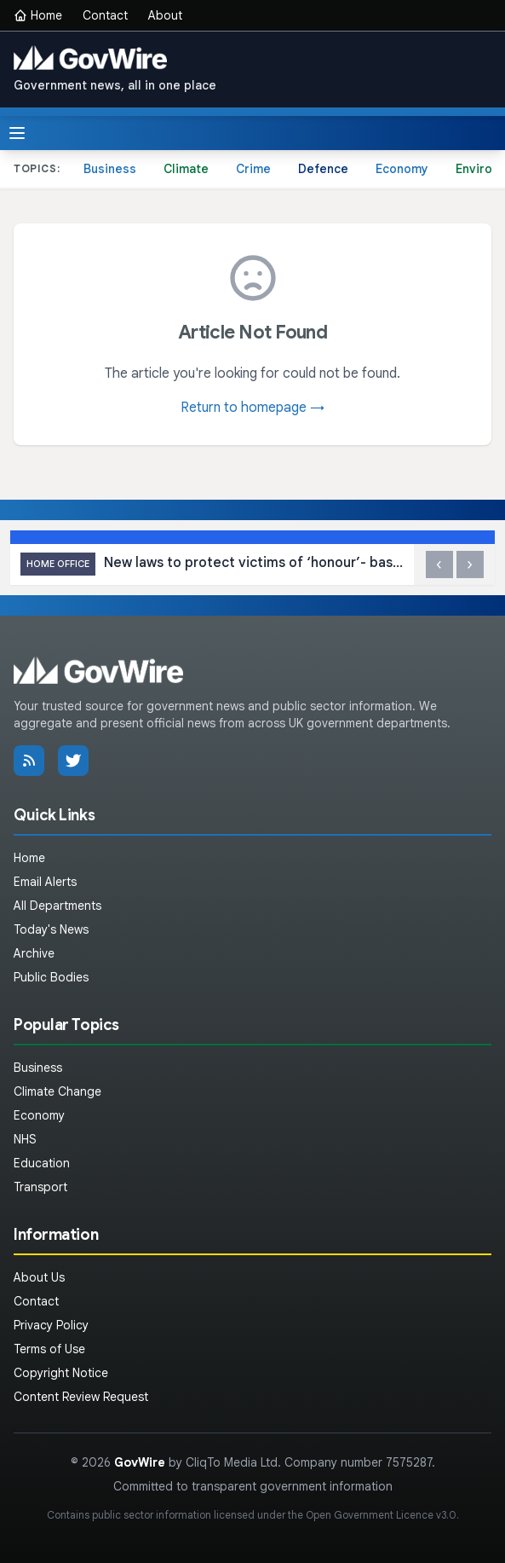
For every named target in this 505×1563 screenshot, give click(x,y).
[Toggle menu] (17, 133)
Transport (40, 1187)
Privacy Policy (51, 1325)
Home (38, 15)
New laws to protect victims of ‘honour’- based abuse (212, 564)
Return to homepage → (252, 407)
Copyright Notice (61, 1373)
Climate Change (57, 1091)
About (165, 15)
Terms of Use (49, 1349)
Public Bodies (51, 977)
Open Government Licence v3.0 (381, 1514)
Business (109, 169)
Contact (105, 15)
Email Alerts (45, 881)
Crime (253, 169)
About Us (39, 1277)
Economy (402, 169)
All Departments (57, 905)
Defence (323, 169)
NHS (25, 1139)
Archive (34, 953)
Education (42, 1163)
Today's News (51, 929)
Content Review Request (81, 1396)
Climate (186, 169)
